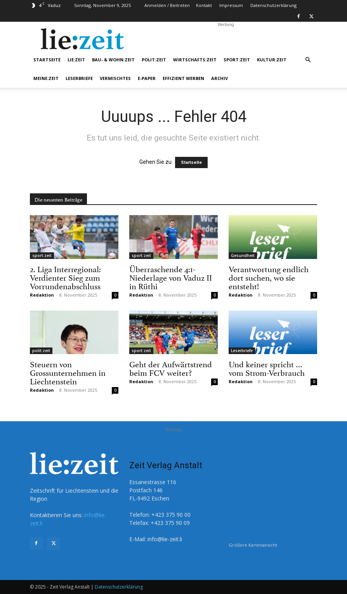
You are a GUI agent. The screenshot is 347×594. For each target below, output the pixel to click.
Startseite (47, 60)
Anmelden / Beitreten (167, 5)
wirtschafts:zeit (195, 60)
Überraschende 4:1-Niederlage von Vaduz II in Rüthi (170, 277)
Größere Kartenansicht (253, 545)
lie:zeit (76, 60)
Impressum (231, 5)
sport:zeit (237, 60)
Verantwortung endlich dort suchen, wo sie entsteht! (269, 277)
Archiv (219, 78)
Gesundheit (243, 255)
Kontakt (204, 5)
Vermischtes (115, 78)
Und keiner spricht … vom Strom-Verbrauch (267, 367)
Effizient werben (183, 78)
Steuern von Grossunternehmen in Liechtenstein (68, 372)
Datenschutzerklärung (273, 5)
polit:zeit (154, 60)
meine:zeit (46, 78)
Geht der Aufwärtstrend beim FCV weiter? (170, 367)
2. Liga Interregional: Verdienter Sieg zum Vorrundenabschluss (65, 277)
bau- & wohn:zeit (113, 60)
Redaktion (42, 295)
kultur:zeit (271, 60)
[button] (307, 60)
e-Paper (147, 78)
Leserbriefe (79, 78)
